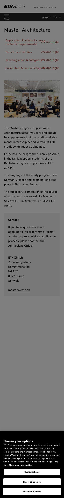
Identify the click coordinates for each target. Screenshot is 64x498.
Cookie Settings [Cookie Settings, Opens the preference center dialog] (32, 472)
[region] (32, 464)
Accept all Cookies (32, 491)
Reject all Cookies (32, 482)
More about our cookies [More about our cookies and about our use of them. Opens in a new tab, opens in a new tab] (20, 465)
